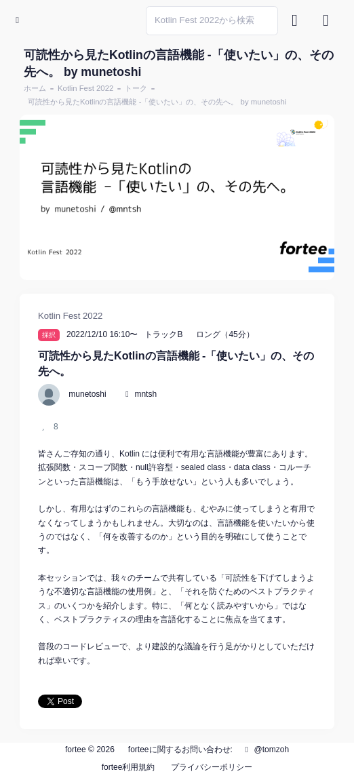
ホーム (35, 88)
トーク (136, 88)
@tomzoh (265, 749)
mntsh (145, 394)
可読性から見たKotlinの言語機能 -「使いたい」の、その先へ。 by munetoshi (157, 102)
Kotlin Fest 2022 (85, 88)
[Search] (212, 20)
